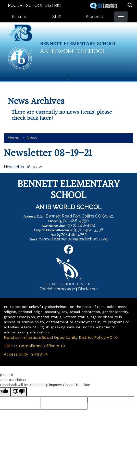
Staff (56, 16)
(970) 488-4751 (81, 225)
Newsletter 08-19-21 (23, 167)
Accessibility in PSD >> (26, 354)
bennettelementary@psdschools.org (73, 239)
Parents (19, 16)
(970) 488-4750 (74, 220)
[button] (130, 5)
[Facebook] (68, 251)
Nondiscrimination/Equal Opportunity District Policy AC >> (61, 337)
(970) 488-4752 (72, 234)
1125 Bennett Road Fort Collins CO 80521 (75, 216)
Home (13, 138)
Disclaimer (88, 289)
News (32, 138)
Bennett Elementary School (78, 43)
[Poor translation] (18, 391)
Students (94, 16)
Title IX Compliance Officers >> (35, 345)
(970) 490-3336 (88, 229)
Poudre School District (36, 5)
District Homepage (57, 289)
